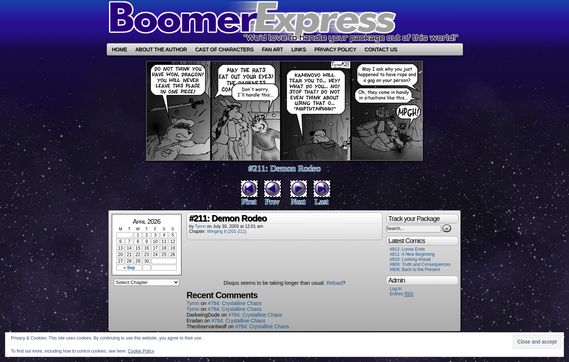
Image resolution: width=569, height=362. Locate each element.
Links (298, 49)
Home (119, 49)
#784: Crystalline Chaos (235, 303)
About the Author (161, 49)
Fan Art (272, 49)
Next (298, 202)
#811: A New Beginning (412, 254)
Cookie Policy (141, 351)
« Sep (129, 267)
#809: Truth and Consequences (420, 264)
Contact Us (381, 49)
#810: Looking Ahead (410, 259)
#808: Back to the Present (415, 269)
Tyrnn (200, 226)
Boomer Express (284, 21)
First (248, 202)
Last (321, 202)
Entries (401, 294)
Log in (396, 288)
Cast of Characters (224, 49)
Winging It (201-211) (226, 231)
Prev (272, 202)
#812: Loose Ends (407, 249)
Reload (335, 283)
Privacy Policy (335, 49)
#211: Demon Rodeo (284, 168)
